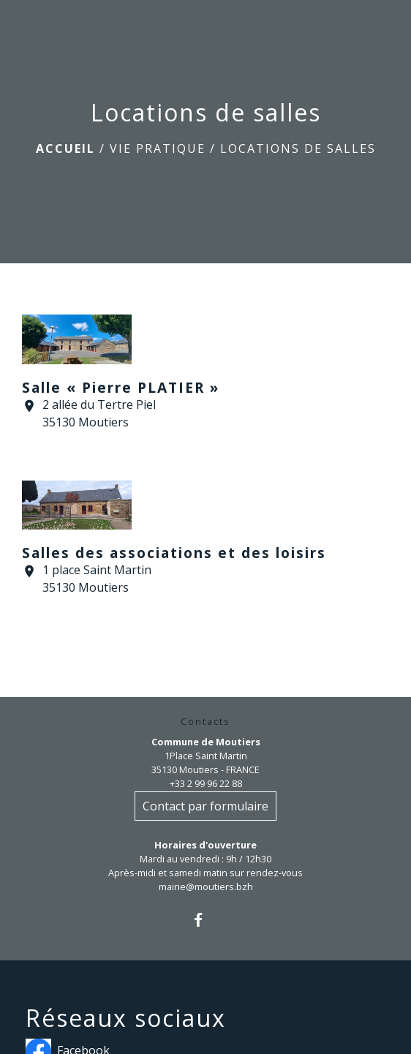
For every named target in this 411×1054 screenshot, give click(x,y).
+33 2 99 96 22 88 (206, 783)
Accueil (65, 148)
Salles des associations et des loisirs (174, 552)
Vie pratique (158, 148)
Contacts (205, 721)
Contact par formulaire (205, 806)
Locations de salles (298, 148)
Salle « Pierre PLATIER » (120, 387)
